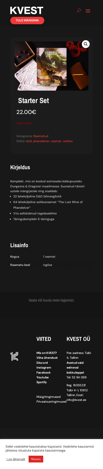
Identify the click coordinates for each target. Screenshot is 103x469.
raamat (56, 141)
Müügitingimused (48, 397)
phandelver (41, 141)
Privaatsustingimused (51, 401)
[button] (86, 44)
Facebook (43, 372)
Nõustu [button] (36, 459)
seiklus (68, 141)
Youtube (42, 377)
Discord (42, 363)
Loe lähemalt (16, 459)
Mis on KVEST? (46, 353)
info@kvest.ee (76, 400)
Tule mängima (27, 20)
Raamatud (40, 136)
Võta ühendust (47, 358)
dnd (29, 141)
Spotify (41, 382)
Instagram (43, 367)
